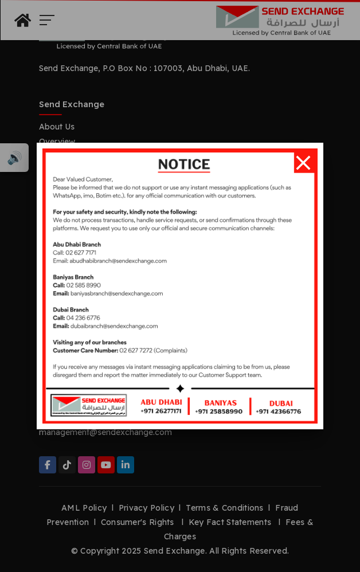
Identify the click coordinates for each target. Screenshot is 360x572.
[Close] (303, 162)
